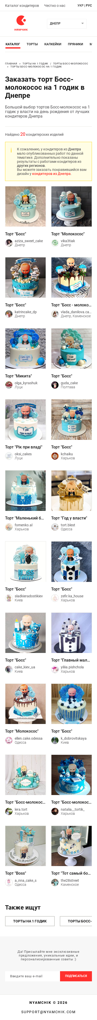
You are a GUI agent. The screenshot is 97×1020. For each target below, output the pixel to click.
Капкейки (52, 44)
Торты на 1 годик (35, 63)
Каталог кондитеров (22, 6)
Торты (32, 44)
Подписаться (76, 976)
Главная (11, 63)
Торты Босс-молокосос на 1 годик (36, 66)
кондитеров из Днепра (51, 174)
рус (89, 5)
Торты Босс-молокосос (70, 63)
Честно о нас (54, 6)
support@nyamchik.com (48, 1012)
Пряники (75, 44)
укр (80, 5)
